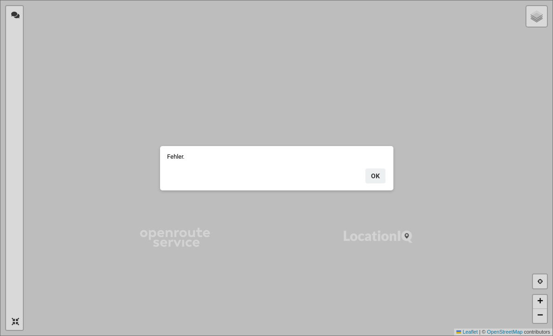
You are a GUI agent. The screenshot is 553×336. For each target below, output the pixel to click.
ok (375, 176)
